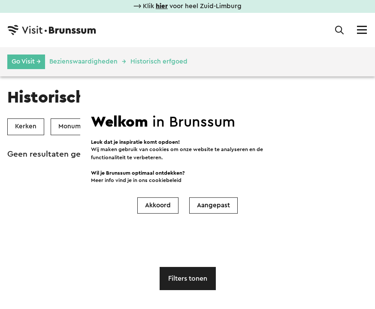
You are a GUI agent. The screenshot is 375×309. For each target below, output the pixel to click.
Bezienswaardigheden (83, 61)
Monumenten (78, 126)
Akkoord (158, 205)
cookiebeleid (165, 180)
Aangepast (213, 205)
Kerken (25, 126)
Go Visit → (26, 61)
